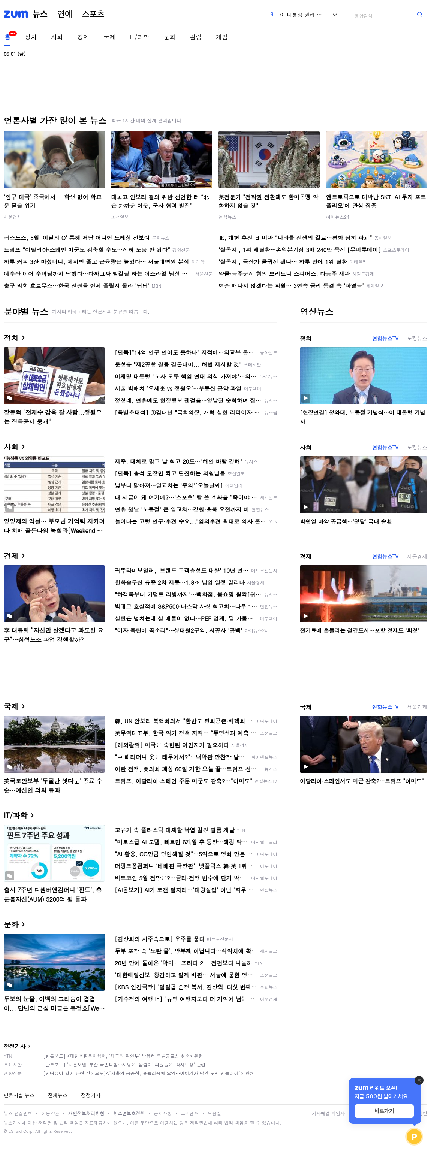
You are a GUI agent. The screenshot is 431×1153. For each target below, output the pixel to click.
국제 (109, 37)
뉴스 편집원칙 (18, 1113)
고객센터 (190, 1113)
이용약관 (50, 1113)
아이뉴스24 (337, 217)
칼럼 (196, 37)
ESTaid (15, 1131)
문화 (169, 37)
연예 (64, 14)
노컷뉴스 (417, 338)
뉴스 (40, 14)
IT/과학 (139, 37)
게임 (222, 37)
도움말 (214, 1113)
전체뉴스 (57, 1095)
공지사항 (163, 1113)
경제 (83, 37)
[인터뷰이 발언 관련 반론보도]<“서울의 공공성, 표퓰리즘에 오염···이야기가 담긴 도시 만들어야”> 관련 (148, 1073)
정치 (31, 37)
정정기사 (14, 1046)
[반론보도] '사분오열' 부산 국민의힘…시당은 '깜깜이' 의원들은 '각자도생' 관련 (124, 1064)
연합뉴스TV (385, 338)
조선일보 (120, 217)
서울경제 (13, 217)
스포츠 (93, 14)
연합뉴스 (227, 217)
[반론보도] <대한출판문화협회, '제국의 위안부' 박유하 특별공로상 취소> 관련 (123, 1056)
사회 (57, 37)
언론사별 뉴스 (19, 1095)
